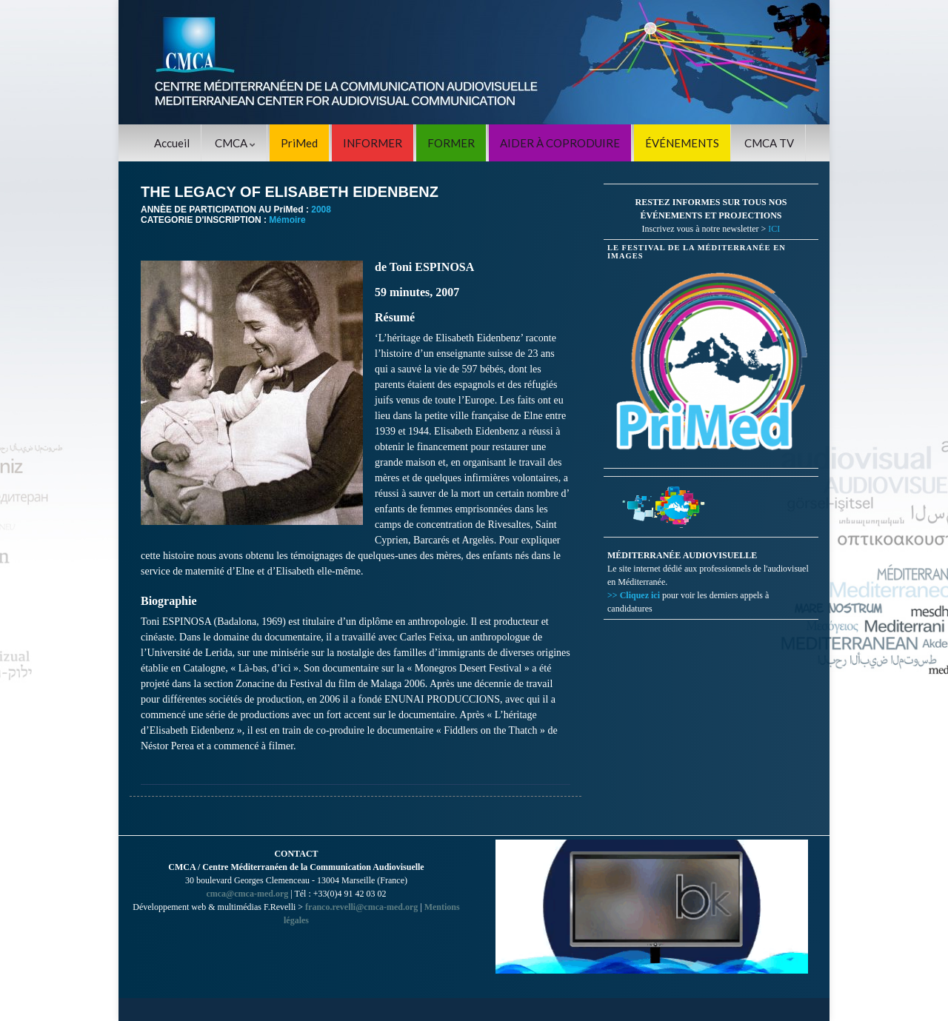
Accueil (172, 143)
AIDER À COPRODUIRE (560, 143)
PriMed (299, 143)
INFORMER (372, 143)
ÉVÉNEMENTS (682, 143)
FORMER (451, 143)
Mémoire (287, 220)
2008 (321, 209)
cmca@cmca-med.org (247, 893)
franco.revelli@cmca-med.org (361, 907)
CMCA (235, 143)
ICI (774, 229)
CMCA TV (769, 143)
